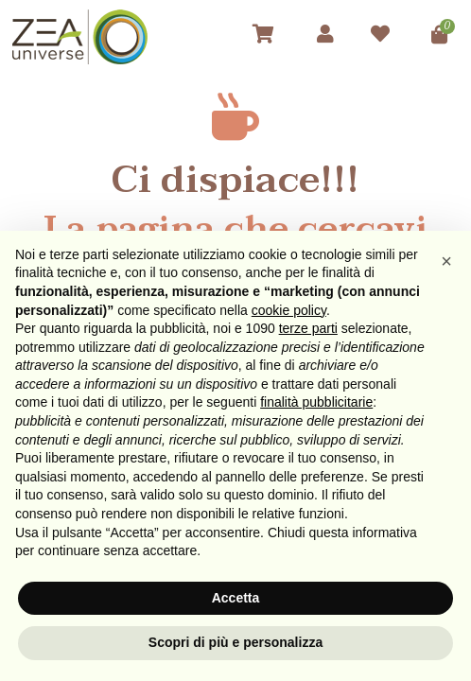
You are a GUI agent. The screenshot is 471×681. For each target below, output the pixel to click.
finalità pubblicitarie (316, 402)
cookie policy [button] (289, 310)
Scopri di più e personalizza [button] (235, 642)
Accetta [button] (236, 597)
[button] (446, 261)
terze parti (308, 328)
